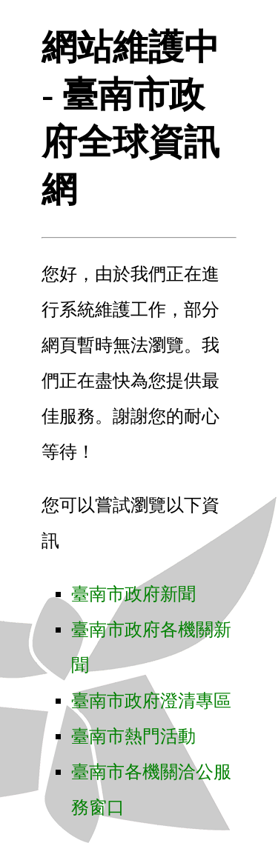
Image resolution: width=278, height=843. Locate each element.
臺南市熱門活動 (133, 736)
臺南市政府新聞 (133, 594)
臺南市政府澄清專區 (151, 700)
